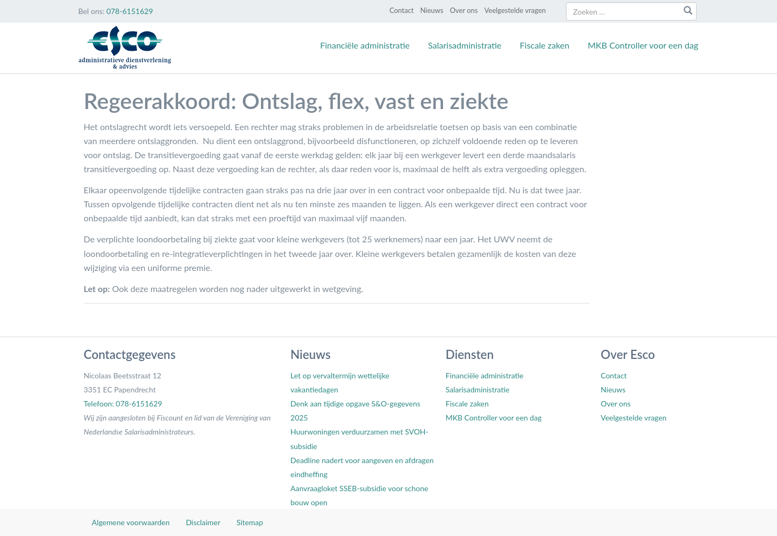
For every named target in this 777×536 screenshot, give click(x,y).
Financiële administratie (365, 45)
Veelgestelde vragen (515, 10)
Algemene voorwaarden (130, 522)
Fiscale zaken (544, 45)
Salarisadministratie (464, 45)
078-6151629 (129, 11)
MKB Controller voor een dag (643, 45)
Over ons (464, 10)
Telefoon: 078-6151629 (123, 403)
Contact (402, 10)
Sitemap (249, 522)
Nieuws (432, 10)
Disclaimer (203, 522)
